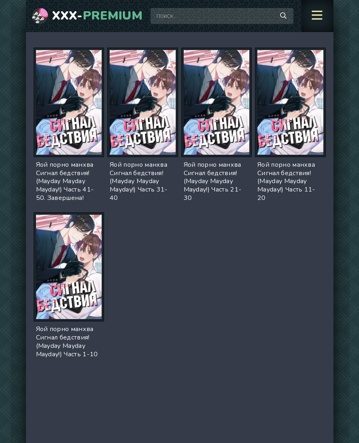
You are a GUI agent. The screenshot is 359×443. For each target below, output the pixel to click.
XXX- (97, 16)
